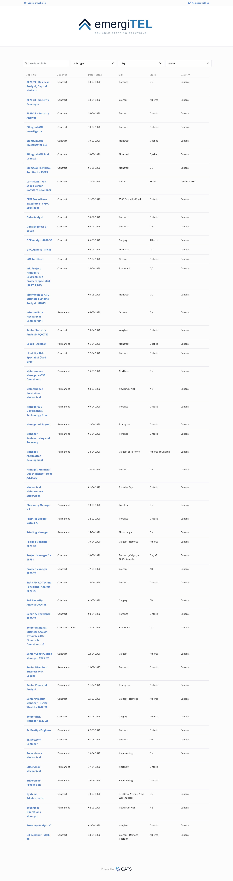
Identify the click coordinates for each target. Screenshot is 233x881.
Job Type (93, 63)
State (188, 63)
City (141, 63)
